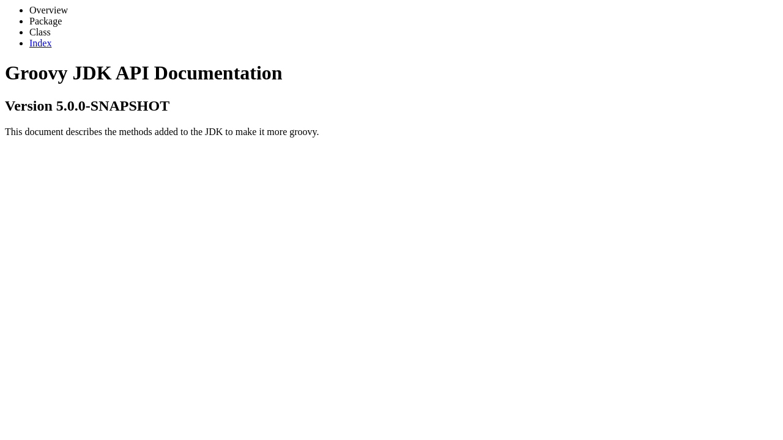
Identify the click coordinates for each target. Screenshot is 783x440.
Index (40, 43)
